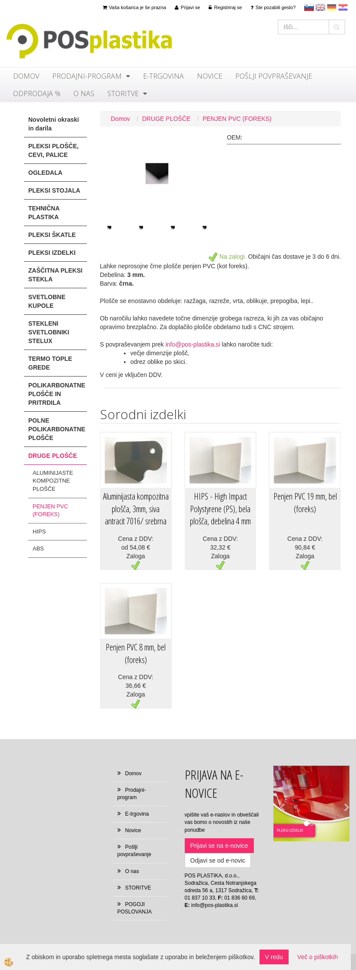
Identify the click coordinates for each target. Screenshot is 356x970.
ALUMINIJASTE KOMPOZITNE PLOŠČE (53, 481)
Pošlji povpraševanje (273, 76)
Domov (26, 76)
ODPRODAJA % (36, 93)
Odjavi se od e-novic (218, 860)
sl (309, 7)
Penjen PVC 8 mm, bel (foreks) (136, 653)
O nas (83, 93)
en (320, 7)
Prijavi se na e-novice (219, 845)
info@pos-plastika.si (193, 344)
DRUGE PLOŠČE (166, 118)
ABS (38, 548)
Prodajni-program (87, 76)
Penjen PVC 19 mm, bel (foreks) (305, 502)
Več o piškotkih (317, 956)
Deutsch (331, 7)
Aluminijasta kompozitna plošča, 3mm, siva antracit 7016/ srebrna (136, 508)
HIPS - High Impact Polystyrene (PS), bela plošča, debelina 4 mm (220, 508)
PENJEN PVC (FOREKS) (50, 510)
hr (343, 7)
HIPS (39, 531)
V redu (274, 956)
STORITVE (123, 93)
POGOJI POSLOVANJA (134, 908)
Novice (209, 76)
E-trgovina (163, 76)
